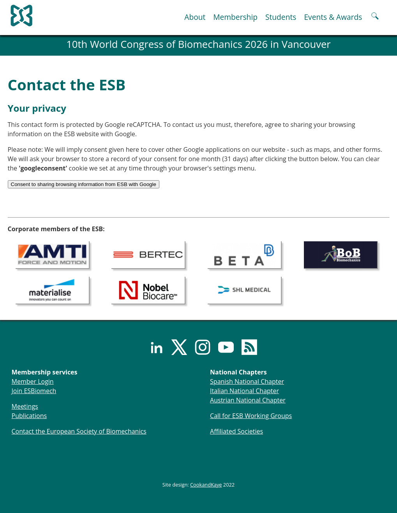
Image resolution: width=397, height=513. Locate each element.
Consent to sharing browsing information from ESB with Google (83, 184)
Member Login (33, 381)
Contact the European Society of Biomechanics (79, 431)
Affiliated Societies (236, 431)
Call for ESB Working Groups (251, 415)
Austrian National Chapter (248, 400)
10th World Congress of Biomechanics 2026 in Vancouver (198, 44)
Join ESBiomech (34, 391)
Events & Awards (333, 17)
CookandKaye (206, 484)
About (194, 17)
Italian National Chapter (244, 391)
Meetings (25, 406)
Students (280, 17)
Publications (29, 415)
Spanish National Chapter (247, 381)
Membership (235, 17)
